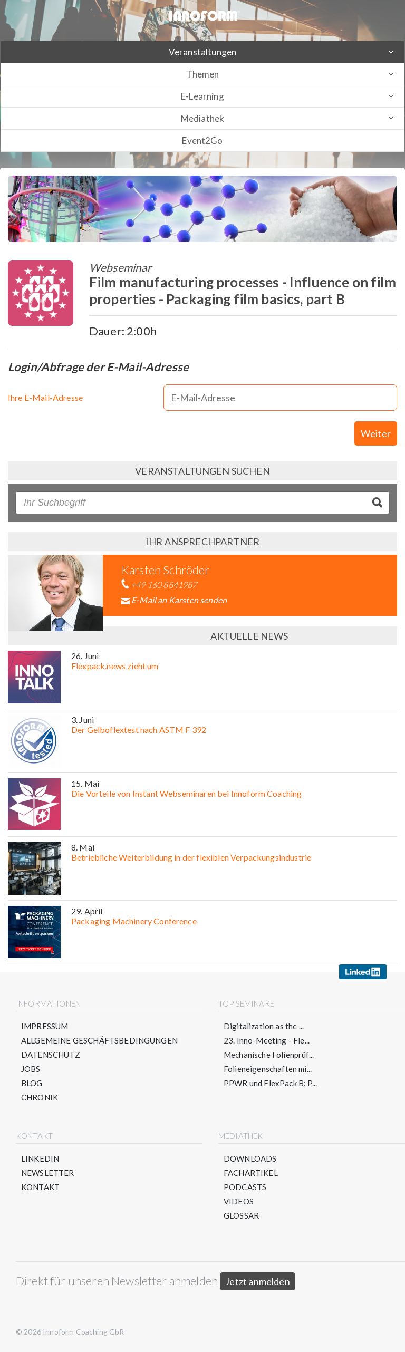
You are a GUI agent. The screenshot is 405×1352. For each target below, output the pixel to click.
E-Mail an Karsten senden (179, 600)
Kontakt (40, 1187)
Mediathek (202, 118)
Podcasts (245, 1187)
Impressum (44, 1026)
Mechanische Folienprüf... (269, 1054)
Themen (202, 74)
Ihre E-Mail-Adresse (45, 397)
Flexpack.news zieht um (115, 666)
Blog (32, 1083)
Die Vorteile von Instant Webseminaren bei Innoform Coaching (186, 793)
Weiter (376, 433)
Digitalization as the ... (264, 1026)
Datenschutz (50, 1054)
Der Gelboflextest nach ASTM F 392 (138, 730)
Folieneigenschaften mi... (268, 1069)
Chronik (39, 1097)
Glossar (241, 1215)
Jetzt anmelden (257, 1281)
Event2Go (202, 140)
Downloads (250, 1158)
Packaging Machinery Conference (134, 921)
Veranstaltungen (202, 51)
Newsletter (47, 1172)
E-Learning (202, 96)
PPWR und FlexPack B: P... (270, 1083)
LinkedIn (40, 1158)
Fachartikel (251, 1172)
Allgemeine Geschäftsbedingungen (99, 1040)
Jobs (31, 1069)
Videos (239, 1201)
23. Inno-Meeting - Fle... (267, 1040)
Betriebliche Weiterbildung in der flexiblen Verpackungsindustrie (191, 857)
